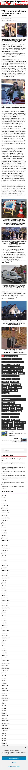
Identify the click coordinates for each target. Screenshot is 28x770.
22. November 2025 (7, 18)
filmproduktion (16, 384)
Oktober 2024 (4, 545)
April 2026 (3, 500)
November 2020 (5, 663)
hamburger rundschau (8, 402)
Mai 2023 (3, 588)
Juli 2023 (3, 583)
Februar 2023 (4, 595)
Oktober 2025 (4, 515)
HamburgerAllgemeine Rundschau (11, 405)
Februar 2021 (4, 655)
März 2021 (4, 653)
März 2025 (4, 533)
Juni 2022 (3, 615)
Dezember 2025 (5, 510)
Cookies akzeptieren (14, 758)
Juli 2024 (3, 553)
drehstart (5, 370)
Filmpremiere (6, 384)
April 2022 (3, 620)
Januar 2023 (4, 598)
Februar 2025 (4, 535)
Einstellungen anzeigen (14, 766)
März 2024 (4, 563)
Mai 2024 (3, 558)
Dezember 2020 (5, 660)
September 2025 (5, 518)
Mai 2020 (3, 678)
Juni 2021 (3, 645)
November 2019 (5, 693)
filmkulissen (14, 381)
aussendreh (6, 362)
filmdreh (21, 373)
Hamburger (5, 393)
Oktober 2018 (4, 725)
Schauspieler (6, 419)
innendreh (5, 408)
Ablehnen (14, 762)
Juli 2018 (3, 733)
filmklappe (16, 379)
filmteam (19, 387)
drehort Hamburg (14, 364)
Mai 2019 (3, 708)
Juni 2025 (3, 525)
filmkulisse (5, 381)
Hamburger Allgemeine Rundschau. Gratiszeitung (11, 399)
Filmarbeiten (18, 370)
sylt (11, 425)
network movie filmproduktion (11, 414)
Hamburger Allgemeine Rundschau (11, 396)
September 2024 (5, 548)
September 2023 (5, 578)
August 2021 (4, 640)
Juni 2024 (3, 555)
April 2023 (3, 590)
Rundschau (5, 417)
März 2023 (4, 593)
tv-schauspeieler (19, 425)
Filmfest (16, 376)
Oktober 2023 (4, 575)
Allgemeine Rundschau (11, 356)
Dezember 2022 (5, 600)
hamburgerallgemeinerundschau (8, 20)
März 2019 (4, 713)
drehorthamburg (18, 367)
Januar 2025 (4, 538)
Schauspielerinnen (7, 422)
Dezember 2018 (5, 720)
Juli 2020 (3, 673)
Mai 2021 (3, 648)
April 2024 (3, 560)
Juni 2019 (3, 705)
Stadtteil (5, 425)
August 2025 (4, 520)
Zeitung (13, 428)
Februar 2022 (4, 625)
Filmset (4, 387)
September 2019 (5, 698)
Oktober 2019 (4, 695)
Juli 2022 (3, 613)
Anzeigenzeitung (17, 359)
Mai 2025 (3, 528)
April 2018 (3, 740)
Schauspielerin (15, 419)
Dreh (12, 362)
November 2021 (5, 633)
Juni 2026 (3, 495)
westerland (6, 428)
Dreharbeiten (19, 362)
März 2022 (4, 623)
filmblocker (6, 373)
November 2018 (5, 723)
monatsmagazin (7, 411)
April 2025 (3, 530)
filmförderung (6, 379)
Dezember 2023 (5, 570)
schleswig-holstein (20, 422)
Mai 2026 (3, 498)
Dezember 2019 (5, 690)
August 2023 (4, 580)
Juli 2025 (3, 523)
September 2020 (5, 668)
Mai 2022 (3, 618)
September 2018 (5, 728)
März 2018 (4, 743)
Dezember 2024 (5, 540)
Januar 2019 (4, 718)
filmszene (11, 387)
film (11, 370)
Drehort (5, 364)
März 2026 (4, 503)
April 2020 (3, 680)
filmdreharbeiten (7, 376)
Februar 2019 (4, 715)
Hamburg (14, 390)
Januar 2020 (4, 688)
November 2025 (5, 513)
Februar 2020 (4, 685)
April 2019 (3, 710)
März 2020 (4, 683)
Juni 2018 (3, 735)
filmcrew (13, 373)
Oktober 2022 (4, 605)
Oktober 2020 (4, 665)
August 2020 (4, 670)
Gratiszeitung (6, 390)
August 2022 (4, 610)
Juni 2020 (3, 675)
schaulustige (14, 417)
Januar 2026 (4, 508)
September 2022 (5, 608)
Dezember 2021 (5, 630)
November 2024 (5, 543)
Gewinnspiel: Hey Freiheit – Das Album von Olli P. (13, 475)
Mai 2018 (3, 738)
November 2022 (5, 603)
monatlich (19, 408)
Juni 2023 (3, 585)
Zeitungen (20, 428)
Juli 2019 (3, 703)
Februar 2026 (4, 505)
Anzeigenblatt (6, 359)
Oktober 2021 (4, 635)
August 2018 (4, 730)
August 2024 (4, 550)
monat (12, 408)
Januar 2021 (4, 658)
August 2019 (4, 700)
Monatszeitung (17, 411)
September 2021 (5, 638)
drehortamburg (7, 367)
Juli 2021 (3, 643)
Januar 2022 (4, 628)
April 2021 (3, 650)
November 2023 (5, 573)
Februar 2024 (4, 565)
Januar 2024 (4, 568)
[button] (25, 747)
